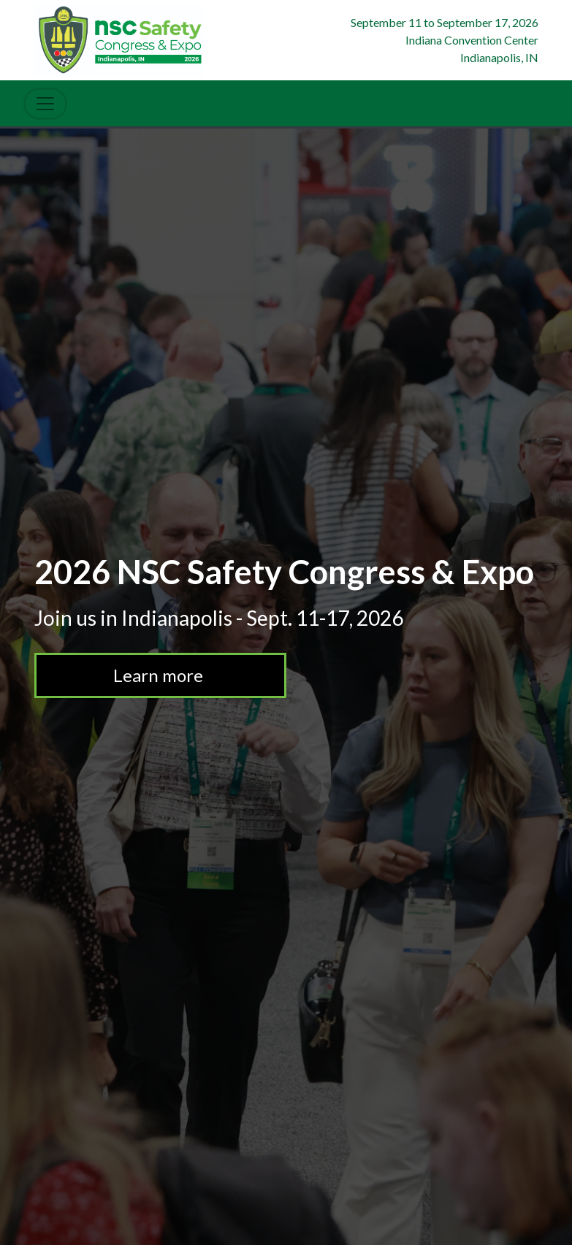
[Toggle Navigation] (45, 104)
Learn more (169, 675)
